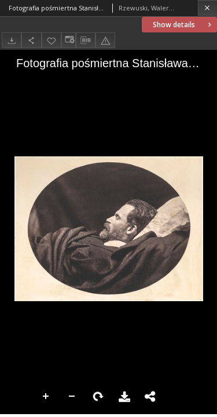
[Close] (207, 8)
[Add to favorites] (51, 40)
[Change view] (68, 40)
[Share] (31, 40)
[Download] (11, 40)
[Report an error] (105, 40)
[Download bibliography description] (85, 40)
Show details (183, 25)
